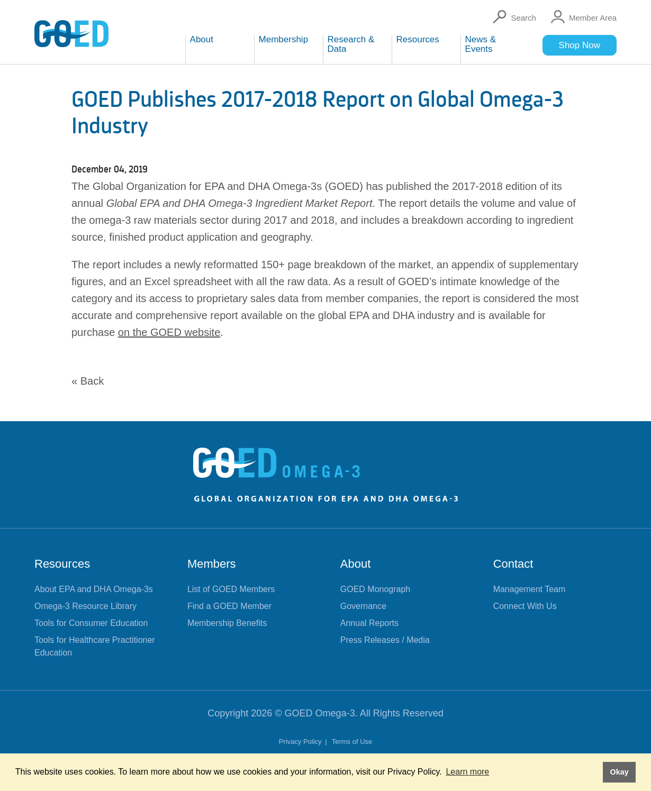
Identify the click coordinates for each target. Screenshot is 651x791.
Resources (62, 563)
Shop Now (579, 45)
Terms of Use (352, 741)
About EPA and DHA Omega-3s (93, 589)
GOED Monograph (375, 589)
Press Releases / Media (385, 639)
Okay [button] (619, 772)
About (355, 563)
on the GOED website (169, 332)
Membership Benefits (227, 623)
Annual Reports (369, 623)
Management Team (529, 589)
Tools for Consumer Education (91, 623)
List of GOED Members (231, 589)
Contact (513, 563)
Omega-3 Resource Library (85, 606)
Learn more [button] (467, 771)
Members (211, 563)
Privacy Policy (301, 741)
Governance (363, 606)
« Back (87, 381)
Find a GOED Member (229, 606)
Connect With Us (525, 606)
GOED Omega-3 (320, 713)
